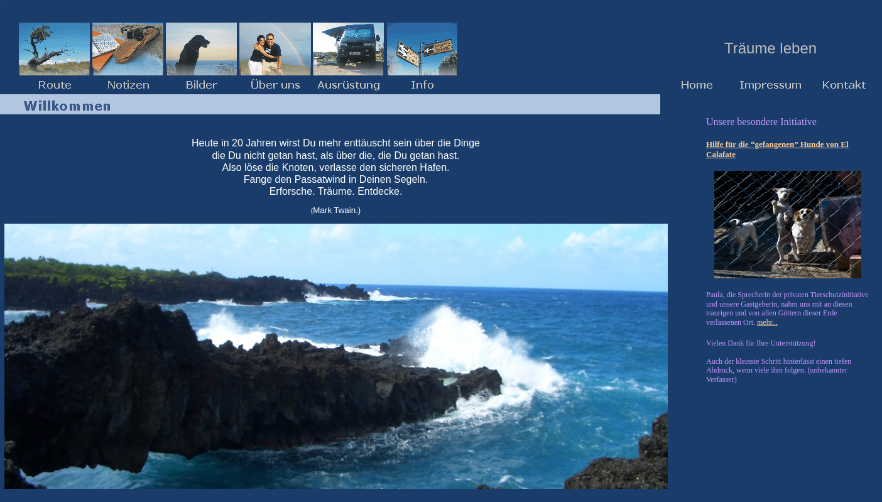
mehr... (767, 322)
